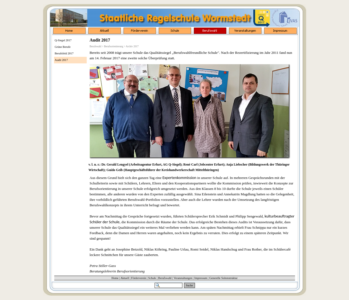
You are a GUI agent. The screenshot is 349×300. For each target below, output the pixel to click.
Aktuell (125, 278)
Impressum (200, 278)
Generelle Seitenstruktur (223, 278)
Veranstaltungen (182, 278)
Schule (152, 278)
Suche (189, 285)
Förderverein (138, 278)
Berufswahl (165, 278)
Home (115, 278)
